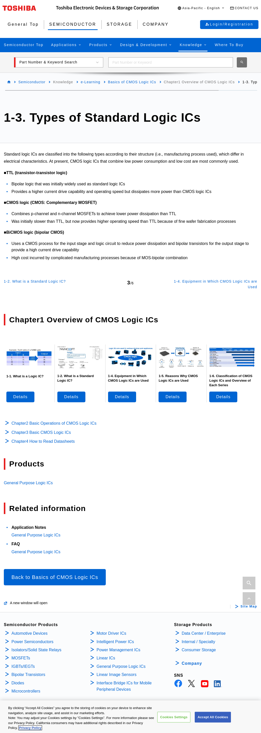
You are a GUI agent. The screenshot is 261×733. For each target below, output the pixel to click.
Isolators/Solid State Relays (36, 650)
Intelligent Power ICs (115, 642)
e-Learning (90, 82)
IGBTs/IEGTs (23, 666)
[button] (201, 8)
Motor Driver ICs (111, 633)
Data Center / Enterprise (204, 633)
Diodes (17, 683)
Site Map (249, 606)
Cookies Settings (174, 719)
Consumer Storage (199, 650)
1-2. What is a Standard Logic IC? (35, 281)
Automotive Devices (29, 633)
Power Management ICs (118, 650)
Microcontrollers (25, 691)
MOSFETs (20, 658)
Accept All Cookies (213, 719)
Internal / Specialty (198, 642)
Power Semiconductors (32, 642)
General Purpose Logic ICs (28, 483)
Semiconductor (31, 82)
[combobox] (170, 62)
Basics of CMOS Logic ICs (132, 82)
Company (192, 663)
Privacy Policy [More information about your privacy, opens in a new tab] (30, 730)
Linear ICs (106, 658)
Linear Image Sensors (117, 674)
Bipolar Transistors (28, 674)
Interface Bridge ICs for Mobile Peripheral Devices (124, 686)
